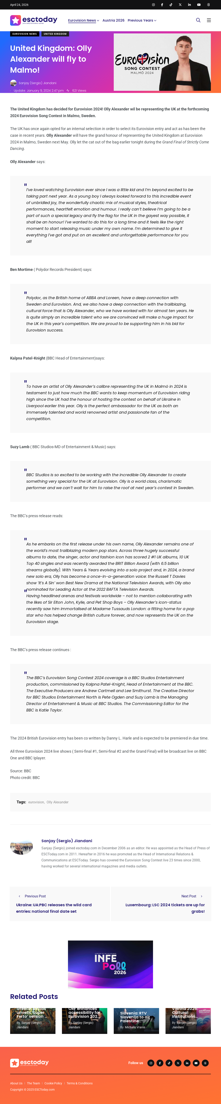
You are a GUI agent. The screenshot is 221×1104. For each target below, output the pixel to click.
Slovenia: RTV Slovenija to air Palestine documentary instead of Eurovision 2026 (136, 1022)
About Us (16, 1083)
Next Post (193, 896)
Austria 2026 (114, 20)
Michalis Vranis (135, 1027)
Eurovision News (82, 20)
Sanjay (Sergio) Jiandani (66, 840)
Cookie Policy (53, 1083)
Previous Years (140, 20)
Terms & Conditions (80, 1083)
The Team (33, 1083)
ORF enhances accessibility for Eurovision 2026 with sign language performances (84, 1018)
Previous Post (31, 896)
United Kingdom (55, 34)
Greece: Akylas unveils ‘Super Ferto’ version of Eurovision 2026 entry (33, 1016)
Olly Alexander (57, 802)
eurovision (36, 802)
